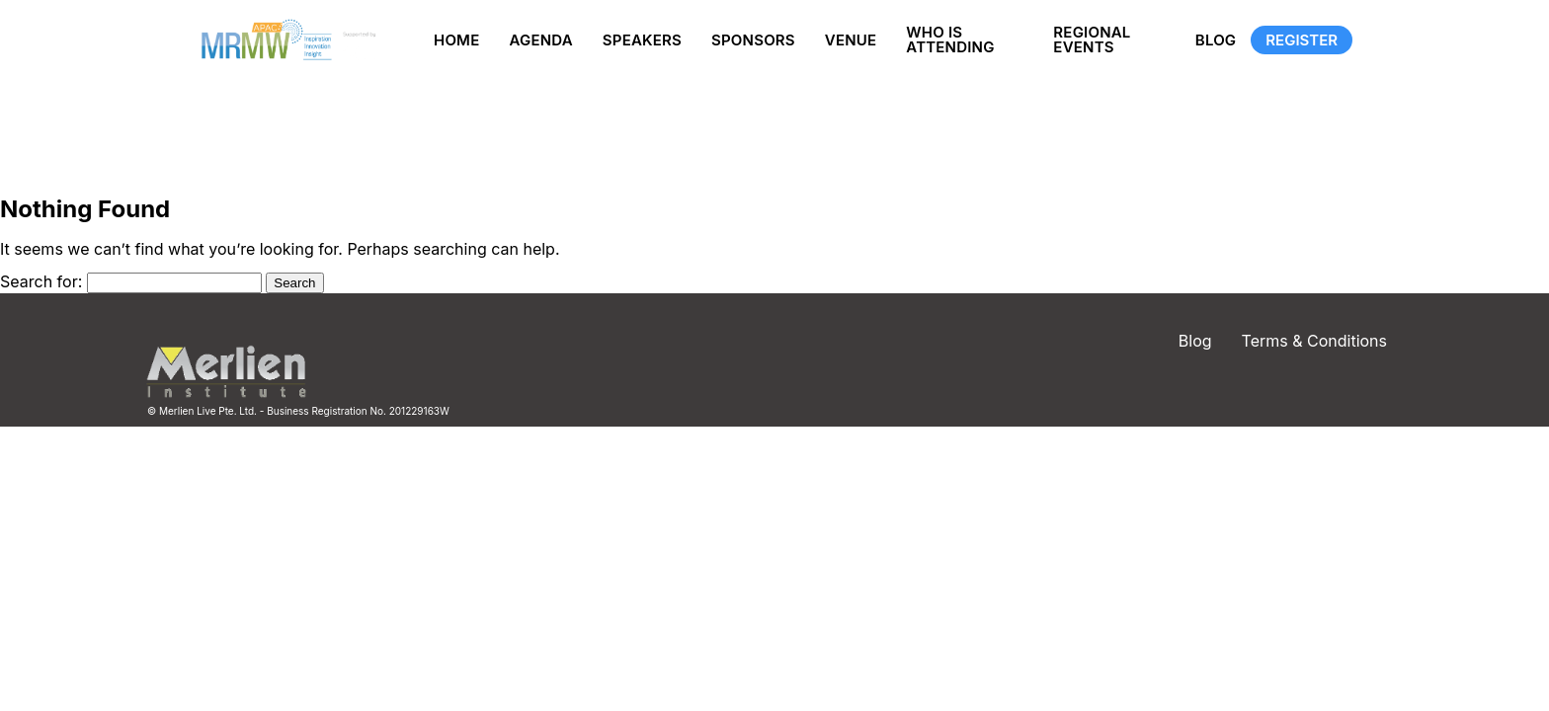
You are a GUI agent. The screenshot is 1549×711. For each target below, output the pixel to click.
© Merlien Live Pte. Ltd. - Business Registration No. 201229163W (298, 411)
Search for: (41, 281)
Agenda (540, 40)
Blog (1216, 40)
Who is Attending (950, 39)
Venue (851, 40)
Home (456, 40)
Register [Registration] (1301, 40)
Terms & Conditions (1314, 341)
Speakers (642, 40)
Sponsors (753, 40)
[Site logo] (285, 40)
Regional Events (1091, 39)
